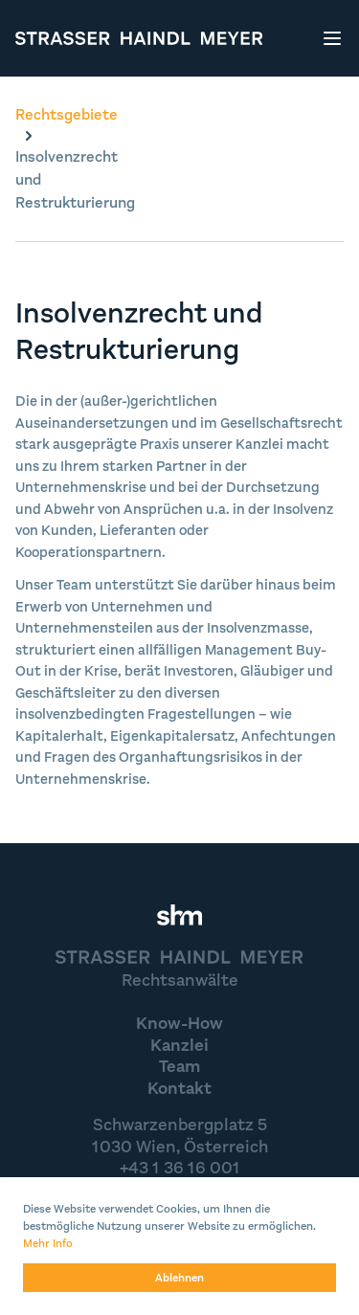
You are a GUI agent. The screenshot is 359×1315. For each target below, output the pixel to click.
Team (179, 1067)
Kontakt (179, 1089)
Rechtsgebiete (66, 114)
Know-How (179, 1024)
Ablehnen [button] (179, 1277)
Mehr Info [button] (48, 1243)
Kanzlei (179, 1046)
